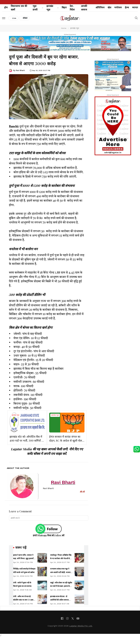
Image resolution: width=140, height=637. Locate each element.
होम (6, 7)
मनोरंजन (118, 7)
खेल (109, 7)
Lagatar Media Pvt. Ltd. (80, 626)
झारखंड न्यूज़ (15, 415)
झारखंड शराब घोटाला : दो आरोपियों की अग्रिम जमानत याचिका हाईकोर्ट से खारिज (59, 600)
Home (63, 28)
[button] (3, 18)
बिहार (64, 7)
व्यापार (135, 7)
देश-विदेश (72, 8)
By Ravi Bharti (19, 70)
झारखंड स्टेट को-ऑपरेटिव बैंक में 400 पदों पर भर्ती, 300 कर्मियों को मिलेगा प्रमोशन (27, 440)
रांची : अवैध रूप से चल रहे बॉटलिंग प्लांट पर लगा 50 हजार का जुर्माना (23, 600)
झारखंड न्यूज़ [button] (52, 8)
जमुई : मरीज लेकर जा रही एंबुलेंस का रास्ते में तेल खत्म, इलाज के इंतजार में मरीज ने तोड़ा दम (61, 586)
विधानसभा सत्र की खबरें (19, 8)
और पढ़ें (82, 492)
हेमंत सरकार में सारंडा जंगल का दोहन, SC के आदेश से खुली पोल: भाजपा (66, 440)
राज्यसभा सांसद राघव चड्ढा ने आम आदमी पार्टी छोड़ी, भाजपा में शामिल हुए (61, 572)
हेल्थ (127, 7)
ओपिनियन (100, 7)
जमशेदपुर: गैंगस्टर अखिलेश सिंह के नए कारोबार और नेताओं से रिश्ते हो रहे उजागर (60, 558)
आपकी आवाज (84, 8)
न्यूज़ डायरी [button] (38, 8)
